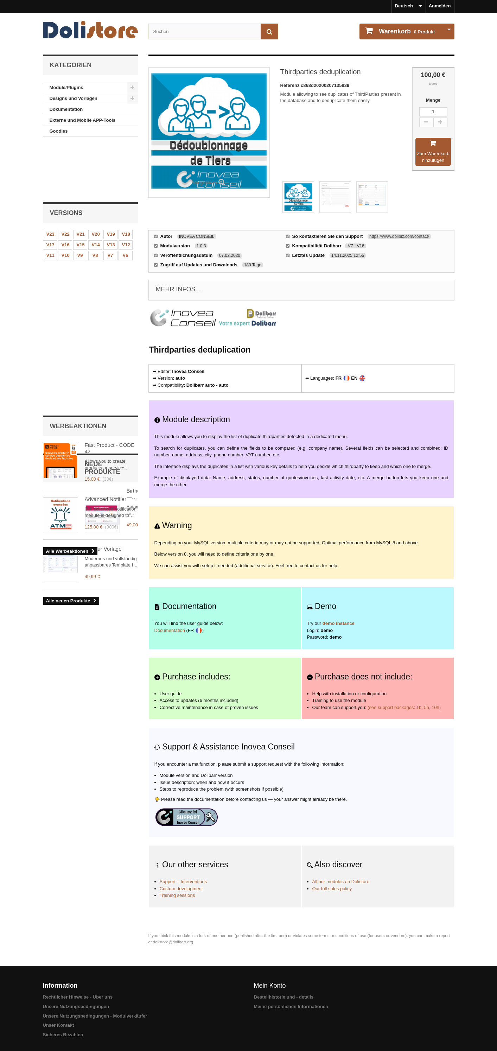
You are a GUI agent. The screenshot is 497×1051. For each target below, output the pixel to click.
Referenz (290, 85)
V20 (96, 179)
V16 (66, 189)
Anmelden (440, 5)
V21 (81, 179)
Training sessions (177, 895)
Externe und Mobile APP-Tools (83, 120)
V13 (111, 189)
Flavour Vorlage (103, 451)
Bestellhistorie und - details (284, 997)
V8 (95, 200)
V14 (96, 189)
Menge (433, 100)
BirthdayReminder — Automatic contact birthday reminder (109, 400)
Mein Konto (270, 985)
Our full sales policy (332, 888)
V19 (111, 179)
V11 (50, 200)
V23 (50, 179)
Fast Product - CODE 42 (110, 249)
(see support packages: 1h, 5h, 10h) (404, 707)
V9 (80, 200)
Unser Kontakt (58, 1025)
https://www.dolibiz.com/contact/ (399, 236)
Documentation (169, 630)
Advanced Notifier (105, 301)
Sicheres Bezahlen (63, 1034)
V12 (126, 189)
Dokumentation (66, 109)
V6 (125, 200)
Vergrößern (205, 182)
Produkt (406, 31)
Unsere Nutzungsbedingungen (76, 1006)
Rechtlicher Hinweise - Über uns (78, 997)
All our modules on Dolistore (341, 881)
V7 (110, 200)
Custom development (181, 888)
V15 (81, 189)
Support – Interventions (183, 881)
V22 (66, 179)
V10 (66, 200)
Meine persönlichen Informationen (291, 1006)
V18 (126, 179)
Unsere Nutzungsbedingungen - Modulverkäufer (95, 1016)
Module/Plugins (66, 87)
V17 (50, 189)
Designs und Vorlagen (73, 98)
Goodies (59, 131)
